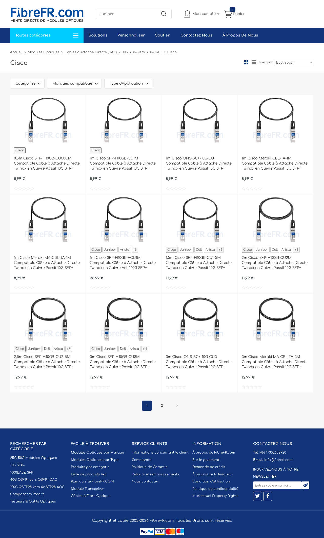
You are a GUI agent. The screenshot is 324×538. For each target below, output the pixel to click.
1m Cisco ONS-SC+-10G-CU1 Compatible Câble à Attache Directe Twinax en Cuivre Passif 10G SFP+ (199, 163)
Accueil (16, 52)
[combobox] (294, 62)
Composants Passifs (27, 494)
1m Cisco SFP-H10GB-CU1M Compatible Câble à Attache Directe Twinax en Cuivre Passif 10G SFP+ (123, 163)
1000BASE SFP (21, 472)
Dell (199, 250)
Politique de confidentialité (215, 489)
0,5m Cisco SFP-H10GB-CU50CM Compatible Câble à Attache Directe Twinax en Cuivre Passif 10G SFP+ (47, 163)
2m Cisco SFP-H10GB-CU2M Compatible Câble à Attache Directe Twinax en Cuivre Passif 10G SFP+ (275, 263)
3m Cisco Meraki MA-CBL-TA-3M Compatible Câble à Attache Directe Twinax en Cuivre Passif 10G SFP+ (275, 362)
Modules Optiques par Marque (97, 452)
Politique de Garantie (150, 467)
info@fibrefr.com (278, 460)
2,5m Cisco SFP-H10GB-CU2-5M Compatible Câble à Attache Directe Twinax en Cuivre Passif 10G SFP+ (47, 362)
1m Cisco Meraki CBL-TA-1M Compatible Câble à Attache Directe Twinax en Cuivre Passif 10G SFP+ (275, 163)
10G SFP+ (17, 465)
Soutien (163, 35)
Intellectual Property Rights (215, 496)
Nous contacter (145, 481)
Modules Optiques (43, 52)
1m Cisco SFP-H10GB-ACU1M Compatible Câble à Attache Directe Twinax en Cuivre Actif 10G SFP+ (123, 263)
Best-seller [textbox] (285, 62)
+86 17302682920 (272, 452)
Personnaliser (131, 35)
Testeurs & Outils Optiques (33, 501)
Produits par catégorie (90, 467)
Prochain (177, 406)
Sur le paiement (205, 460)
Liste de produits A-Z (89, 474)
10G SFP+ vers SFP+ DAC (142, 52)
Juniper (110, 250)
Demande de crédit (208, 467)
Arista (124, 250)
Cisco (19, 150)
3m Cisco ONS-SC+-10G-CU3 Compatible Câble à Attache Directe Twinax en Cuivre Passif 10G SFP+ (199, 362)
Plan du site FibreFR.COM (92, 481)
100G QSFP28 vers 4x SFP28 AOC (37, 487)
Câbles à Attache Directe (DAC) (91, 52)
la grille (246, 62)
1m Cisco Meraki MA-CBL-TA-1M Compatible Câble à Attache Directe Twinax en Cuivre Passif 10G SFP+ (47, 263)
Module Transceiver (87, 489)
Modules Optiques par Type (94, 460)
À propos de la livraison (212, 474)
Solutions (98, 35)
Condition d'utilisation (211, 481)
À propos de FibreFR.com (213, 452)
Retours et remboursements (155, 474)
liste (254, 62)
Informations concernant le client (160, 452)
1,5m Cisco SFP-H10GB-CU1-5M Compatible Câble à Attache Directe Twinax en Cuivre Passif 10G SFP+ (199, 263)
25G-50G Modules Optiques (33, 458)
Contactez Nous (196, 35)
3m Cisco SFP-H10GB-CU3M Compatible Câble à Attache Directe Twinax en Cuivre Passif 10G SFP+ (123, 362)
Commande (141, 460)
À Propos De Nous (240, 35)
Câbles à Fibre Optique (91, 496)
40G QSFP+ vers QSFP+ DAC (33, 479)
